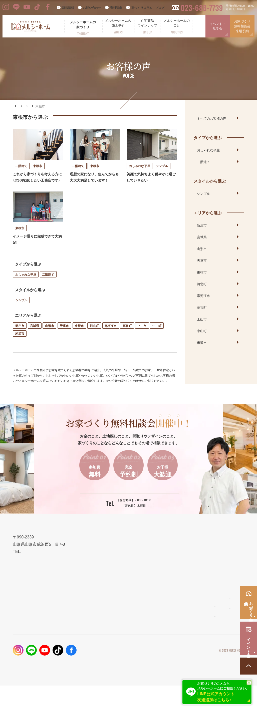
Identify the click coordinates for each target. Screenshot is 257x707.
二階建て (48, 285)
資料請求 (116, 7)
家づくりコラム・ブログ (147, 7)
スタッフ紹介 (149, 630)
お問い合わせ (92, 7)
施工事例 (34, 106)
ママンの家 (147, 598)
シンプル (21, 310)
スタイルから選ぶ (210, 181)
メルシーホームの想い (99, 570)
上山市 (141, 336)
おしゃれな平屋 (25, 285)
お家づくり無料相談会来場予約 (242, 26)
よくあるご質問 (150, 620)
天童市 (64, 336)
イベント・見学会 (217, 26)
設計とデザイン (93, 582)
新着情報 (68, 7)
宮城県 (34, 336)
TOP (84, 558)
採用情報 (195, 630)
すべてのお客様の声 (211, 118)
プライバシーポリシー (194, 672)
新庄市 (19, 336)
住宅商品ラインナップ (156, 558)
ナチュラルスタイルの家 (156, 578)
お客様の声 (54, 106)
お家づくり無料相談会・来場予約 (216, 582)
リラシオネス (149, 588)
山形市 (49, 336)
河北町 (94, 336)
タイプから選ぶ (208, 137)
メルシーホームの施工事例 (102, 618)
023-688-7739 (202, 7)
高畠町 (127, 336)
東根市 (79, 336)
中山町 (156, 336)
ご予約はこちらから (125, 506)
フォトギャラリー (95, 628)
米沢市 (19, 344)
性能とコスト (91, 594)
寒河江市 (111, 336)
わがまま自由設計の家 (155, 568)
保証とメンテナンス (97, 606)
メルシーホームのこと (156, 610)
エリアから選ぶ (79, 106)
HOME (17, 106)
